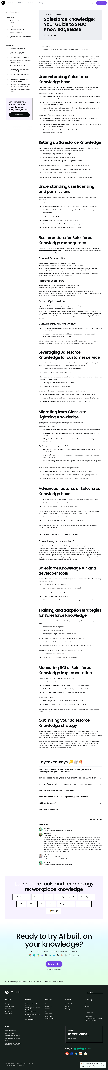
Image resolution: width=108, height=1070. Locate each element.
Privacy (31, 1063)
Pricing (41, 3)
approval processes (57, 104)
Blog (46, 1011)
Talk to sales (101, 3)
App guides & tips (22, 981)
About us (87, 1006)
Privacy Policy (92, 1066)
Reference (13, 981)
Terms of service (9, 1063)
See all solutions (29, 1019)
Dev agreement (21, 1063)
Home (7, 981)
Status (67, 1006)
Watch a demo (90, 743)
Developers (48, 1014)
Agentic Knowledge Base (32, 1014)
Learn (47, 1004)
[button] (11, 3)
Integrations (8, 1009)
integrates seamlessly (67, 550)
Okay (102, 1065)
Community (48, 1016)
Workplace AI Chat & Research (31, 1004)
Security (67, 1009)
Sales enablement (10, 1030)
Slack (6, 1040)
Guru (72, 555)
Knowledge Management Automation (32, 1008)
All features (8, 1011)
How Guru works (9, 1006)
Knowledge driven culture (12, 1038)
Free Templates (49, 1019)
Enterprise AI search (31, 1012)
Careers (87, 1004)
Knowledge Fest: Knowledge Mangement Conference (13, 1044)
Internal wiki (8, 1014)
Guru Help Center (70, 1004)
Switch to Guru (9, 1033)
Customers (48, 1006)
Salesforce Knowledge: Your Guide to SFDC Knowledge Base (46, 981)
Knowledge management (12, 1035)
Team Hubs (28, 1017)
